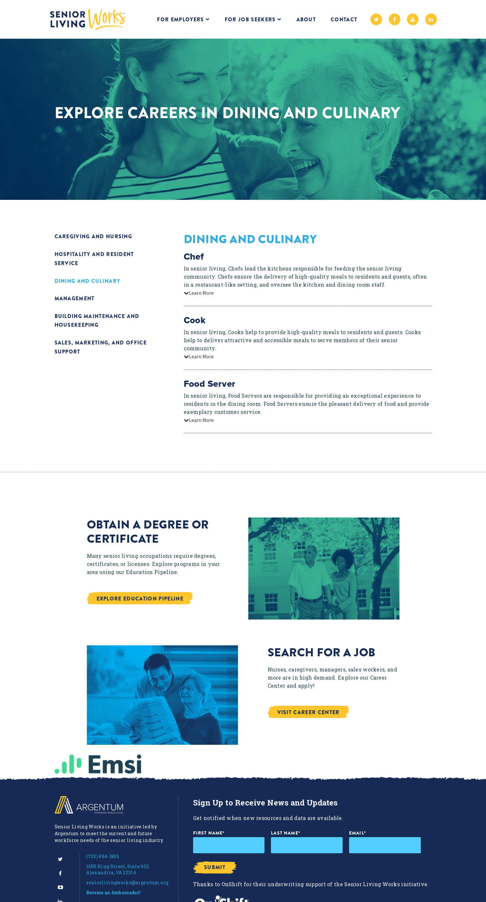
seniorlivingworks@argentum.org (127, 882)
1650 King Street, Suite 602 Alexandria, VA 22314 (117, 869)
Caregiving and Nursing (93, 236)
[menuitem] (60, 859)
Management (75, 297)
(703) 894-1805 (102, 856)
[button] (155, 598)
